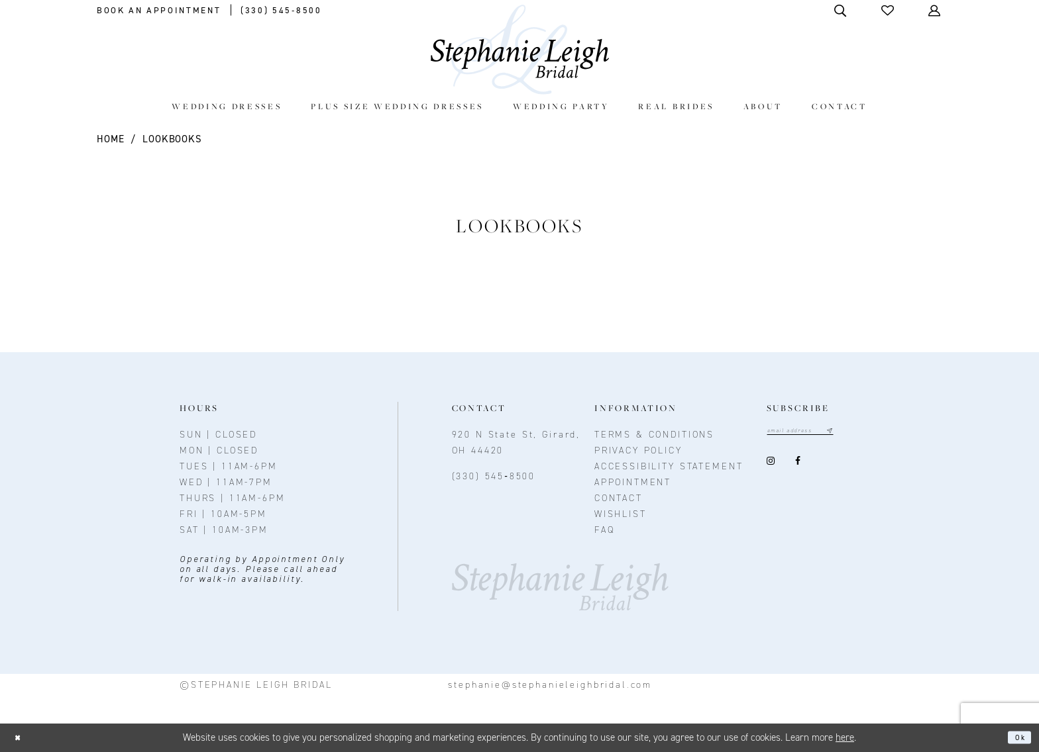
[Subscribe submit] (853, 432)
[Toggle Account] (935, 10)
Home (110, 139)
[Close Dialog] (21, 737)
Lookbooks (172, 139)
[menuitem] (227, 106)
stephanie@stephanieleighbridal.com (550, 685)
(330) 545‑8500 (494, 476)
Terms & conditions (654, 434)
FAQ (604, 530)
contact (618, 498)
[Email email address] (813, 432)
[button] (888, 10)
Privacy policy (638, 450)
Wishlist (620, 514)
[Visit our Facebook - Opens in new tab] (798, 463)
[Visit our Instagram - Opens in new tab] (771, 463)
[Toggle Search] (841, 10)
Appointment (632, 482)
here (845, 737)
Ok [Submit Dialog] (1016, 737)
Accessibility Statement (668, 466)
